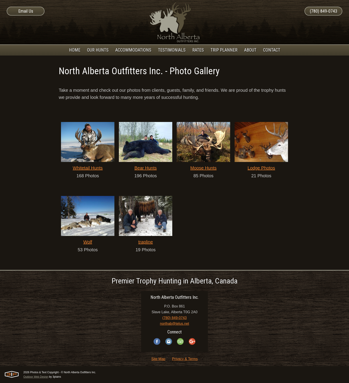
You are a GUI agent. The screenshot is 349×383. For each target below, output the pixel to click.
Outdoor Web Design (35, 376)
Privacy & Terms (185, 359)
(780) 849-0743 (323, 11)
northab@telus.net (174, 323)
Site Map (158, 359)
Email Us (25, 11)
